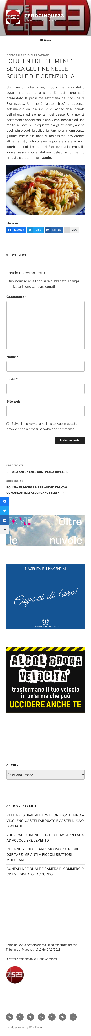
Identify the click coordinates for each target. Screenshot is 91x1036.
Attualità (19, 255)
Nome (12, 357)
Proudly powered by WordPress (24, 1027)
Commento (16, 297)
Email (12, 379)
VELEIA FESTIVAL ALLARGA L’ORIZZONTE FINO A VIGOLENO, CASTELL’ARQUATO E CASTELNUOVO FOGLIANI (45, 820)
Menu (45, 40)
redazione (42, 55)
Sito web (13, 401)
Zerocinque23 (44, 15)
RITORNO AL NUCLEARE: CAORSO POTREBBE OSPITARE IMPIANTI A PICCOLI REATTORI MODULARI (42, 854)
